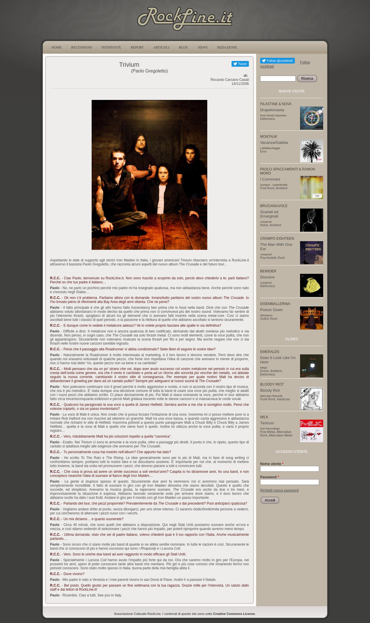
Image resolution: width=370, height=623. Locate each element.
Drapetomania (272, 110)
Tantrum (267, 423)
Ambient (282, 188)
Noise (264, 225)
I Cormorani (270, 179)
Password (269, 477)
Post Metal (267, 432)
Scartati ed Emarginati (269, 214)
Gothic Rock (268, 318)
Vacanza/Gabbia (274, 142)
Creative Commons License (234, 613)
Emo (263, 151)
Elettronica (267, 118)
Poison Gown (271, 310)
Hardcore (283, 399)
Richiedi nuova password (279, 490)
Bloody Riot (270, 390)
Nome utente (272, 464)
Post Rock (267, 188)
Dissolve (267, 277)
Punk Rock (267, 399)
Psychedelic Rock (272, 257)
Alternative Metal (280, 435)
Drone (264, 371)
